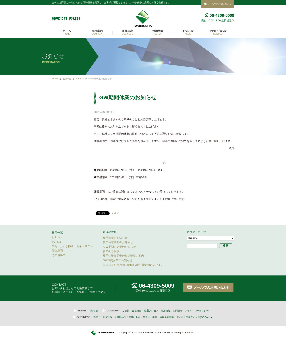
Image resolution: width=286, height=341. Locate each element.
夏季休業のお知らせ (115, 237)
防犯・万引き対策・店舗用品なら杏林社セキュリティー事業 (125, 317)
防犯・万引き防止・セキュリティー (74, 246)
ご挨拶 (125, 310)
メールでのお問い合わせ (219, 4)
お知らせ (57, 237)
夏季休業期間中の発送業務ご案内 (123, 255)
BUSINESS (83, 317)
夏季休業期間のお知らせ (118, 242)
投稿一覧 (67, 78)
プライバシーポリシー (197, 310)
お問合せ (177, 310)
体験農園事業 (167, 317)
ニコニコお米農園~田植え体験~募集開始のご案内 (133, 264)
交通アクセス (151, 310)
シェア (115, 212)
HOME (55, 78)
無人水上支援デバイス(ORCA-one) (194, 317)
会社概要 (136, 310)
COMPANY (113, 310)
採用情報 (165, 310)
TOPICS (80, 78)
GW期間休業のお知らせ (117, 260)
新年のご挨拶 (111, 251)
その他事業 (58, 255)
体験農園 (57, 250)
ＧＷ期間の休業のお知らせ (119, 246)
